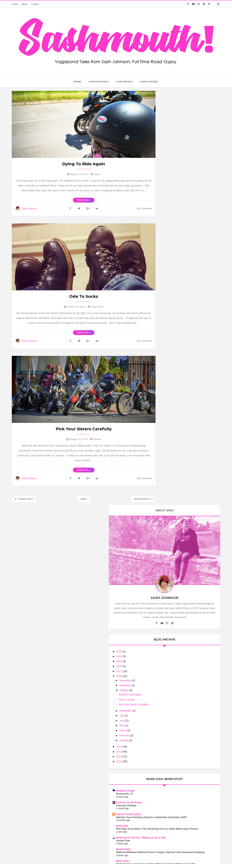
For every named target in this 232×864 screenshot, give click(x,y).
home (77, 81)
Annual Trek (174, 417)
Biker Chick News (178, 538)
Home (15, 4)
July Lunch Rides (177, 541)
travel (97, 174)
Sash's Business (99, 81)
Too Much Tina (152, 854)
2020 (171, 224)
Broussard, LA (175, 361)
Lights (171, 491)
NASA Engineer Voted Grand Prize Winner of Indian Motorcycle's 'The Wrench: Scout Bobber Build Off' (187, 450)
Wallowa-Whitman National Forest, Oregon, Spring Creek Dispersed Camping (187, 432)
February (176, 303)
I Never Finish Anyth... (180, 382)
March (174, 298)
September (177, 278)
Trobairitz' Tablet (177, 462)
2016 (171, 244)
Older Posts (25, 499)
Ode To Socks (83, 296)
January (175, 308)
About (24, 4)
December (177, 248)
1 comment (144, 208)
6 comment (144, 478)
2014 (171, 319)
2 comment (144, 341)
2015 (171, 314)
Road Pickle (174, 426)
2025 (171, 219)
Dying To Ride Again (83, 163)
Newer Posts (142, 499)
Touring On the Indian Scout (183, 582)
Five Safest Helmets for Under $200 (187, 503)
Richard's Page (176, 358)
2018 (171, 234)
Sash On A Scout (177, 579)
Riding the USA (176, 488)
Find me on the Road (179, 370)
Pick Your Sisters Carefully (84, 428)
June (174, 288)
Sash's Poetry (149, 81)
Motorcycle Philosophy (181, 550)
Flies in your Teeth (178, 565)
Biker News (174, 444)
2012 (171, 329)
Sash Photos (124, 81)
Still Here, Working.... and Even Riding (189, 465)
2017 (171, 239)
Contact (34, 4)
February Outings (177, 373)
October (175, 258)
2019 (171, 229)
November (177, 253)
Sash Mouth (105, 854)
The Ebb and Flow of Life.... (183, 530)
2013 (171, 324)
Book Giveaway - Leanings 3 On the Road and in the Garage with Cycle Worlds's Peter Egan (187, 597)
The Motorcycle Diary (180, 500)
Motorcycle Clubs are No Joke (190, 656)
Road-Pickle (97, 306)
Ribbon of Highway (178, 473)
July (173, 283)
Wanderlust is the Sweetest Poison (190, 759)
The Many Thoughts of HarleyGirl (187, 591)
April (173, 293)
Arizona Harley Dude (179, 526)
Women (97, 439)
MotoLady (173, 397)
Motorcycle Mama (190, 726)
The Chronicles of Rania (181, 512)
